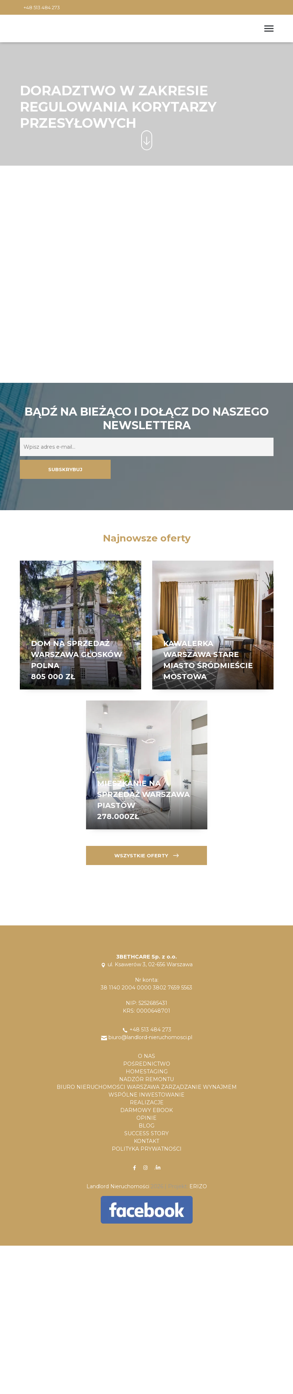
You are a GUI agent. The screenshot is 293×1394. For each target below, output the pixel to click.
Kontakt (146, 1141)
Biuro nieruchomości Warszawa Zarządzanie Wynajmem (147, 1087)
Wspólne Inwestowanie (146, 1094)
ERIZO (198, 1186)
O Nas (146, 1056)
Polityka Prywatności (147, 1149)
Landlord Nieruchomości (117, 1186)
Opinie (146, 1118)
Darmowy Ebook (146, 1110)
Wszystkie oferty (146, 855)
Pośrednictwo (146, 1064)
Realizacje (147, 1102)
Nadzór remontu (146, 1079)
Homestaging (147, 1071)
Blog (146, 1125)
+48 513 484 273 (42, 7)
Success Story (146, 1133)
